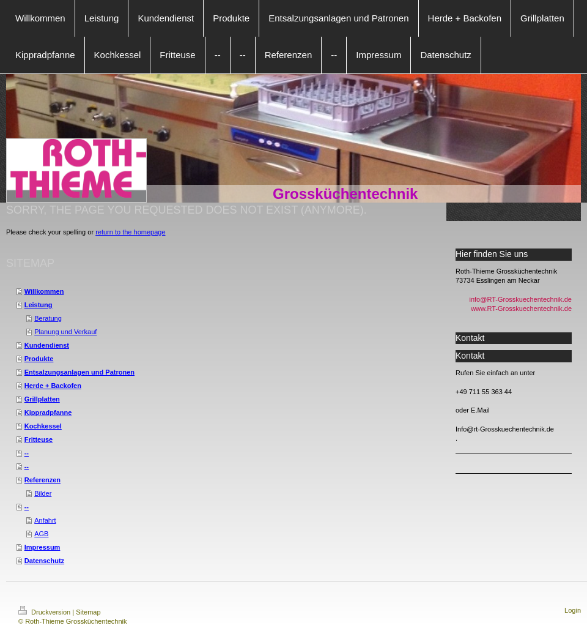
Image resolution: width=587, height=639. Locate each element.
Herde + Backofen (52, 385)
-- (26, 453)
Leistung (38, 304)
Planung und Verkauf (65, 331)
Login (572, 610)
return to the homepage (130, 232)
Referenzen (42, 480)
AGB (41, 533)
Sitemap (88, 612)
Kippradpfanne (48, 412)
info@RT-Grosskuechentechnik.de (521, 299)
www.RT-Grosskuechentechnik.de (521, 308)
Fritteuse (38, 439)
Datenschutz (44, 560)
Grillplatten (42, 399)
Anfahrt (45, 520)
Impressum (42, 547)
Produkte (39, 358)
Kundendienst (46, 345)
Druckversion (45, 612)
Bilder (42, 493)
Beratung (48, 318)
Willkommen (44, 291)
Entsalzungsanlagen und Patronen (79, 372)
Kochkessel (43, 426)
